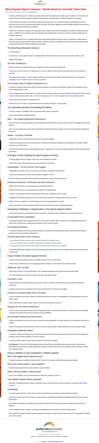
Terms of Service (49, 436)
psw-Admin (33, 12)
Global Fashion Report (78, 93)
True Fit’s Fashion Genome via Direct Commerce (31, 79)
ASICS (58, 375)
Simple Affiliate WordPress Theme (55, 441)
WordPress (43, 441)
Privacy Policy (40, 436)
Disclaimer (65, 436)
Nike (10, 123)
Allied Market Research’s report (18, 271)
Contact (32, 436)
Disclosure (58, 436)
